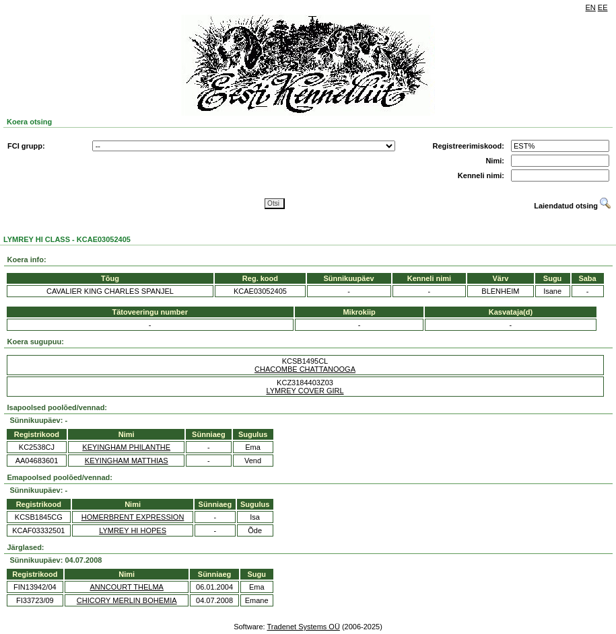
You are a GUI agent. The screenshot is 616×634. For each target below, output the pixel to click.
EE (603, 7)
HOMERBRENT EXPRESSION (132, 517)
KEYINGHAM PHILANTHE (126, 447)
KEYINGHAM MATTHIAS (126, 461)
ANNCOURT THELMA (127, 587)
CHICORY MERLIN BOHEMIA (127, 600)
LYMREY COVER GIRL (304, 391)
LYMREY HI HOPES (132, 530)
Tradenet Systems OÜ (303, 627)
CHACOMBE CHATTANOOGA (304, 369)
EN (591, 7)
